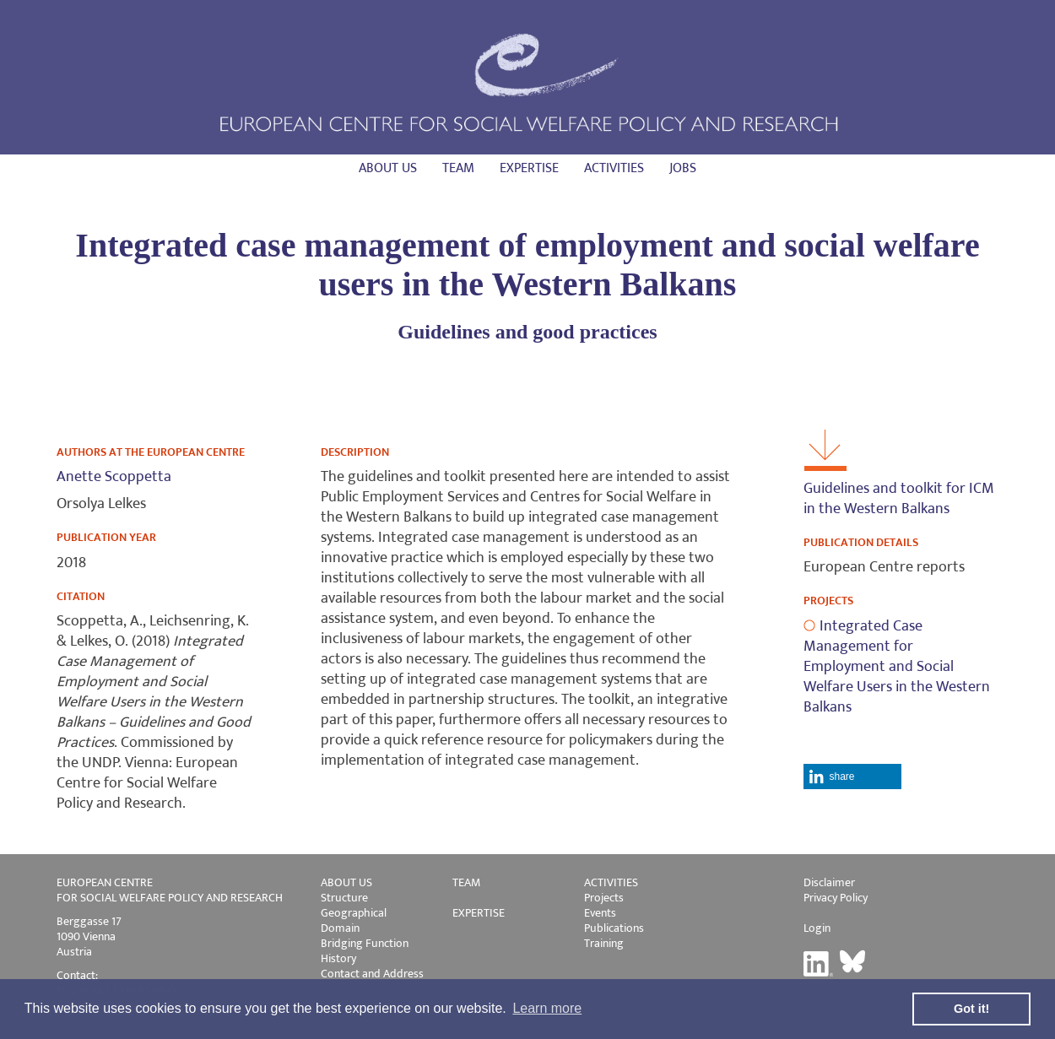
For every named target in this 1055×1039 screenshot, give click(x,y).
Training (604, 943)
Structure (344, 897)
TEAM (466, 882)
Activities (614, 168)
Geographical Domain (354, 920)
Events (600, 913)
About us (388, 168)
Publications (614, 928)
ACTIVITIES (611, 882)
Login (816, 928)
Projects (604, 897)
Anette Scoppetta (114, 477)
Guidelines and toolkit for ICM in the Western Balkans (898, 499)
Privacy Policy (835, 897)
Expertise (529, 168)
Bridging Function (364, 943)
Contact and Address (372, 973)
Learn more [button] (547, 1008)
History (338, 958)
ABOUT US (346, 882)
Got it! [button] (971, 1008)
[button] (852, 776)
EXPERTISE (478, 913)
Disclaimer (829, 882)
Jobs (682, 168)
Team (458, 168)
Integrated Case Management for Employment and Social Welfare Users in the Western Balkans (896, 667)
